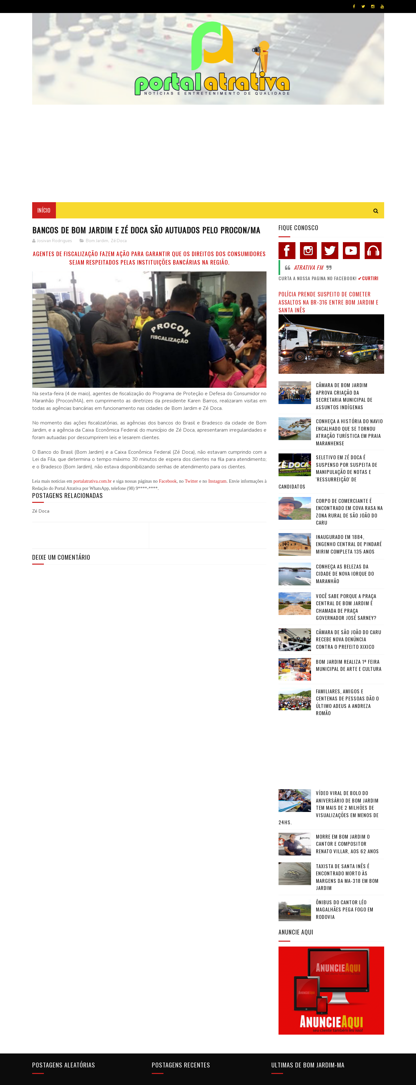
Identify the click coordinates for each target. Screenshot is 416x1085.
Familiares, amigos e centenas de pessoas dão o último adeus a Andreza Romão (347, 702)
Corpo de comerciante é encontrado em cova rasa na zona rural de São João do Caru (349, 511)
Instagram (217, 481)
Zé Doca (119, 241)
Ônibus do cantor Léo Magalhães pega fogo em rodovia (344, 909)
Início (44, 210)
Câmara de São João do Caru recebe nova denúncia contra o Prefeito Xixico (348, 639)
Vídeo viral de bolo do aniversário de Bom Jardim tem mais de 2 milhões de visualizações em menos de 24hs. (329, 807)
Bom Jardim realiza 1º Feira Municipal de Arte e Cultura (349, 665)
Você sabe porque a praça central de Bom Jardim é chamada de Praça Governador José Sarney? (346, 606)
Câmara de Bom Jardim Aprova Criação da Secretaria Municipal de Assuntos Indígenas (344, 396)
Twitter (191, 481)
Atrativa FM (308, 267)
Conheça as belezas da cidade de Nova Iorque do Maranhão (345, 573)
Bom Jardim (97, 241)
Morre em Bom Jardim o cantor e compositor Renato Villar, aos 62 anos (347, 844)
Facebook (167, 481)
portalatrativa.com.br (92, 481)
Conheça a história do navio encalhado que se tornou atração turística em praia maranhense (349, 432)
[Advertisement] (208, 153)
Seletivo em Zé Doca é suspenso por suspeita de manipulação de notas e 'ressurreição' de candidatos (328, 471)
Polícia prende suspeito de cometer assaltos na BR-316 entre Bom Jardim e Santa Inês (329, 302)
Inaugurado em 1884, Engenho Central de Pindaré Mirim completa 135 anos (349, 544)
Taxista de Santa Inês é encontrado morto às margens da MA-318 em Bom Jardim (347, 877)
